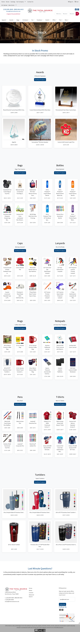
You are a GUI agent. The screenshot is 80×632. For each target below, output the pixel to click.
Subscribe (62, 604)
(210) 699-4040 (8, 9)
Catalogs (12, 1)
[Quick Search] (58, 14)
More (67, 20)
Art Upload (4, 5)
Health (47, 20)
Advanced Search (31, 595)
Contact (31, 592)
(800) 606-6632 (19, 9)
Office (54, 20)
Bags (19, 20)
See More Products (40, 79)
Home (3, 1)
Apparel (4, 20)
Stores (7, 1)
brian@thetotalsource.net (13, 11)
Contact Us (30, 1)
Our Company (20, 1)
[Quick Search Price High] (72, 14)
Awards (12, 20)
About (30, 590)
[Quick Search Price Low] (65, 14)
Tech (61, 20)
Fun (33, 20)
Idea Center (11, 5)
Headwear (40, 20)
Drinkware (26, 20)
